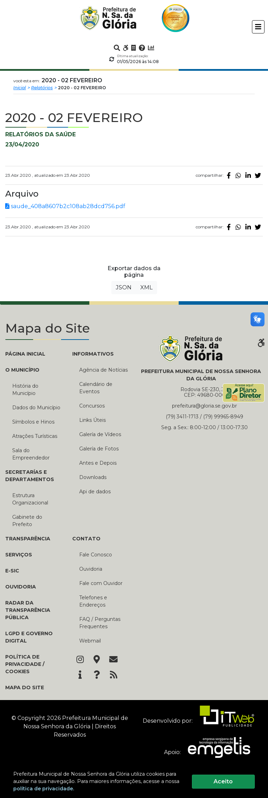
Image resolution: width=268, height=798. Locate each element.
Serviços (18, 555)
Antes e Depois (98, 463)
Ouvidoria (20, 587)
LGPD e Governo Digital (29, 637)
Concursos (92, 406)
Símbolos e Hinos (33, 422)
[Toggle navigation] (258, 26)
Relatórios (42, 87)
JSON (124, 287)
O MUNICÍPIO (22, 370)
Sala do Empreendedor (31, 454)
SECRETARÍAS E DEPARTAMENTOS (29, 475)
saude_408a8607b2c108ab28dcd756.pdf (65, 206)
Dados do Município (36, 407)
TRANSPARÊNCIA (27, 538)
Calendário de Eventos (95, 388)
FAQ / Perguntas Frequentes (99, 623)
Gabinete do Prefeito (27, 520)
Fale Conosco (95, 555)
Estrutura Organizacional (30, 499)
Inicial (19, 87)
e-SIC (12, 571)
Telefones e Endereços (93, 601)
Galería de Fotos (99, 449)
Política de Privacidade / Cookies (24, 664)
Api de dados (95, 491)
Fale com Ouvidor (100, 583)
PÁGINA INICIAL (25, 354)
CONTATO (86, 538)
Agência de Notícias (103, 370)
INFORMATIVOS (93, 354)
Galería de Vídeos (100, 434)
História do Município (25, 389)
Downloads (92, 477)
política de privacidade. (43, 788)
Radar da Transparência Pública (27, 610)
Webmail (90, 641)
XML (146, 287)
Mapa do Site (24, 687)
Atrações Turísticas (34, 436)
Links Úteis (92, 420)
